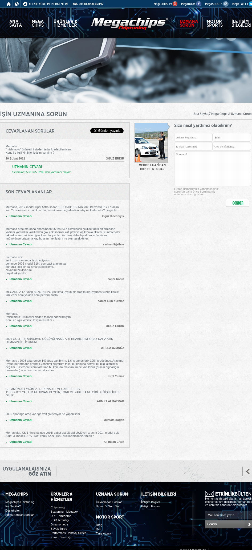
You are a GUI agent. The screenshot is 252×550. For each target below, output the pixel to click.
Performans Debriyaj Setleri (69, 533)
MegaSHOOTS (217, 4)
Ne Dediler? (13, 506)
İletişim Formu (150, 506)
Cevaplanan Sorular (109, 502)
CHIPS (38, 23)
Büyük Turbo (59, 528)
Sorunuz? (212, 168)
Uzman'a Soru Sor (108, 506)
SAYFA (15, 23)
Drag (99, 525)
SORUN (189, 23)
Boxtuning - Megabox (64, 511)
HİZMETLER (66, 23)
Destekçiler (12, 510)
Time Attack (103, 533)
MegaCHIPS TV (165, 4)
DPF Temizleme (61, 515)
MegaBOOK (191, 4)
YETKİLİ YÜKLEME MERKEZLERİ (45, 4)
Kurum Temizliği (61, 537)
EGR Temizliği (60, 520)
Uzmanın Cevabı (21, 216)
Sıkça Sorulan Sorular (19, 514)
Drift (98, 529)
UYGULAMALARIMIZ (88, 4)
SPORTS (215, 23)
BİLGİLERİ (241, 23)
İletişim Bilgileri (151, 502)
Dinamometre (59, 524)
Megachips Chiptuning (19, 502)
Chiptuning (58, 507)
